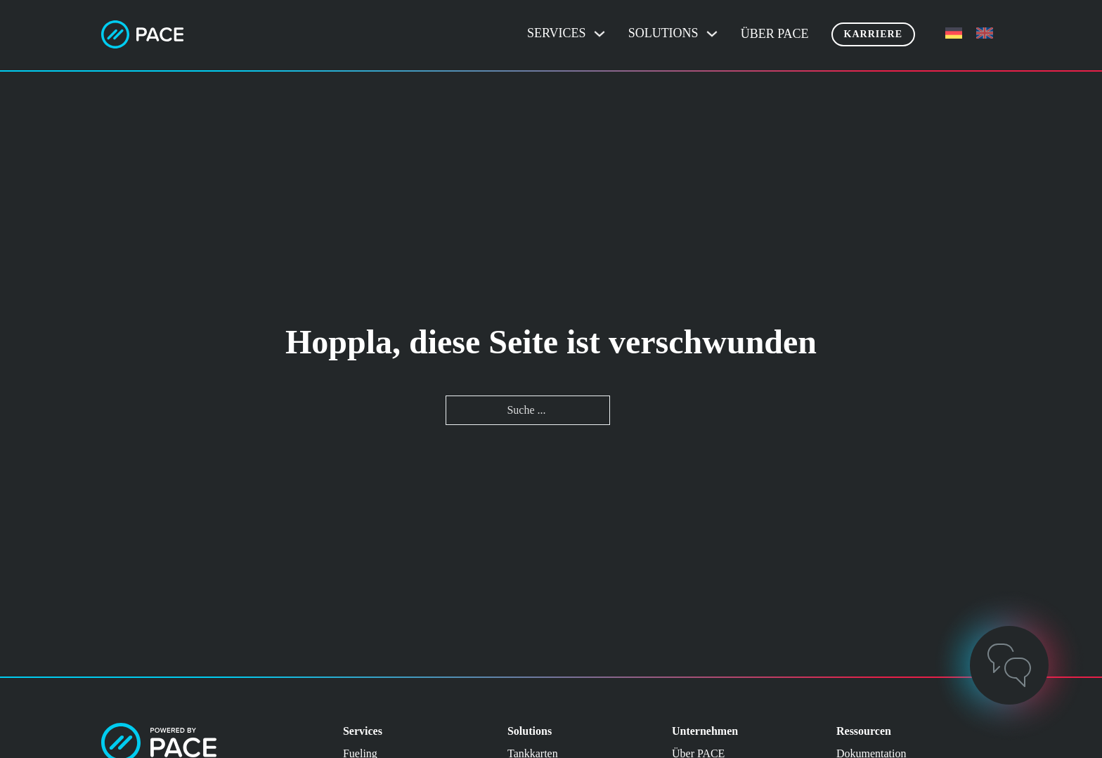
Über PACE (775, 34)
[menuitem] (953, 33)
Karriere (873, 34)
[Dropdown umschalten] (599, 33)
